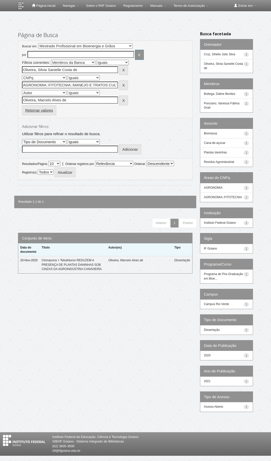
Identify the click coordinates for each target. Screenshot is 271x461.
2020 (207, 355)
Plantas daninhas (215, 152)
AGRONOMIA (213, 187)
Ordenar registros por (79, 164)
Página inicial (43, 6)
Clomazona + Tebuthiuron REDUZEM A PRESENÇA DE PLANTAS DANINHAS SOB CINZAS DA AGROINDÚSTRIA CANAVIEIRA (72, 265)
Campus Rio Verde (216, 304)
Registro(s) (29, 172)
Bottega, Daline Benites (219, 94)
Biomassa (210, 133)
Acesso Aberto (213, 406)
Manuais (158, 6)
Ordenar (139, 164)
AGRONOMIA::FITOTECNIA (223, 197)
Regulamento (133, 6)
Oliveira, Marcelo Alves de (125, 260)
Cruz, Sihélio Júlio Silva (219, 54)
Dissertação (182, 260)
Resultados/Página (34, 164)
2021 (207, 381)
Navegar (71, 6)
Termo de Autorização (191, 6)
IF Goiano (210, 248)
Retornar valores (39, 110)
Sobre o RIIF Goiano (101, 6)
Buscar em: (29, 46)
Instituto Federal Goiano (220, 222)
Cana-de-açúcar (215, 143)
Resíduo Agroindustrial (219, 162)
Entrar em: (245, 6)
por (24, 55)
